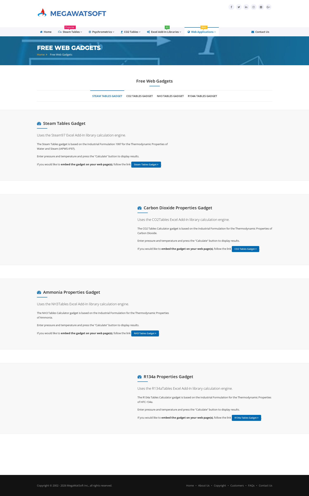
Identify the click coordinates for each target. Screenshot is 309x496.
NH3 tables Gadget (170, 96)
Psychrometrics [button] (101, 32)
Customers (237, 485)
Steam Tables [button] (70, 30)
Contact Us (260, 32)
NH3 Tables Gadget (145, 333)
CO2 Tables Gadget (139, 96)
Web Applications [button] (202, 30)
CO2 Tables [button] (130, 32)
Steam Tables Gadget (107, 96)
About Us (204, 485)
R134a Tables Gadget (202, 96)
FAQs (251, 485)
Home (41, 54)
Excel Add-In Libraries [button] (164, 30)
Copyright (220, 485)
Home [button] (45, 32)
